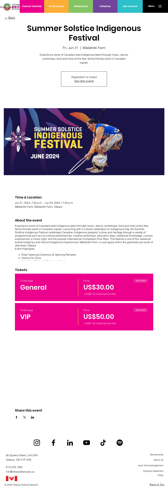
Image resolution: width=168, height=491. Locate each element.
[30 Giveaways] (56, 6)
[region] (105, 17)
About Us (158, 459)
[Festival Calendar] (32, 6)
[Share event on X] (24, 417)
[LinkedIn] (70, 442)
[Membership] (81, 6)
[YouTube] (86, 442)
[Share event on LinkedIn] (32, 417)
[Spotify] (120, 442)
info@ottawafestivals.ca (20, 471)
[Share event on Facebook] (16, 417)
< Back (10, 18)
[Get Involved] (130, 6)
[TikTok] (103, 442)
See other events (84, 81)
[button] (151, 6)
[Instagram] (37, 442)
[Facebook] (53, 442)
